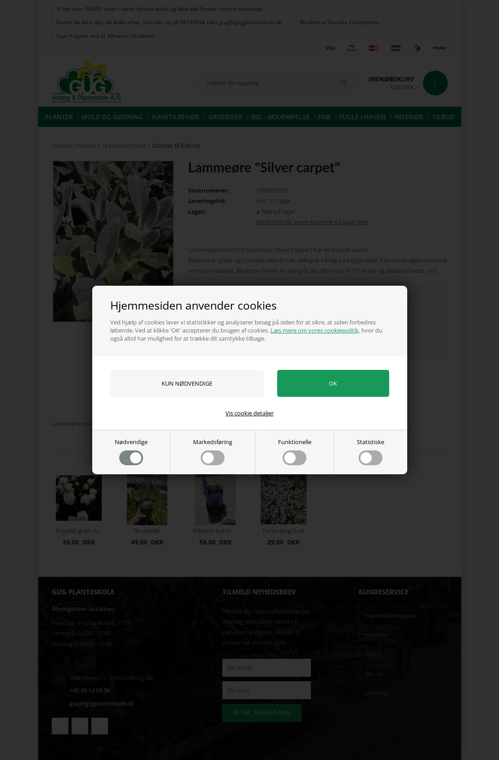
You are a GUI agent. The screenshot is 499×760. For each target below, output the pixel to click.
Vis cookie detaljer (249, 413)
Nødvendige (131, 451)
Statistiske (370, 451)
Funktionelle (294, 451)
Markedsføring (212, 451)
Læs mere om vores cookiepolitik (314, 330)
